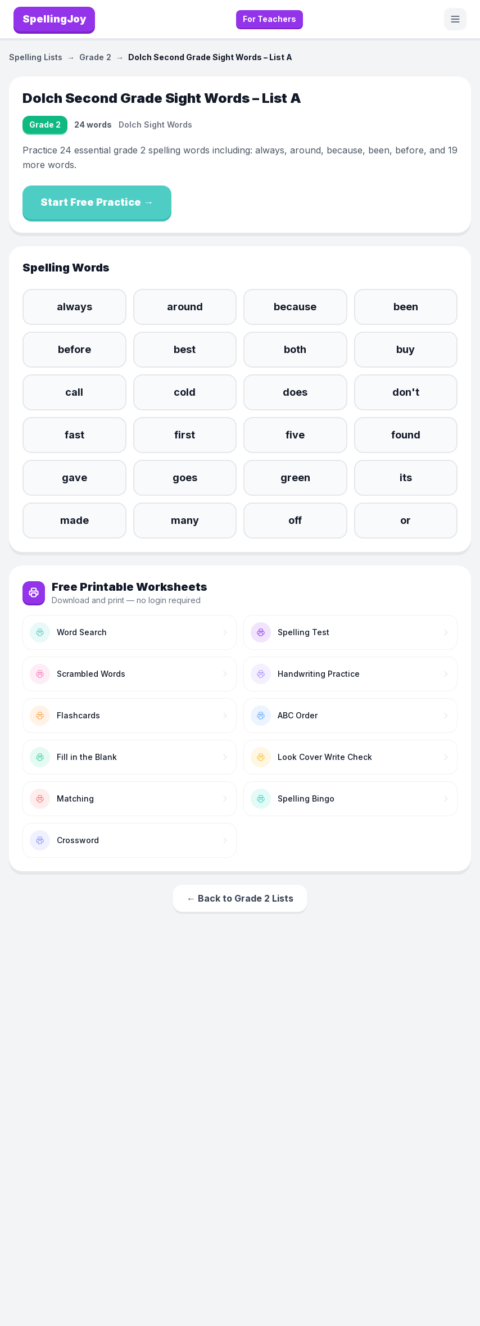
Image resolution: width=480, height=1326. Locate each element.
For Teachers (269, 19)
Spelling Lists (35, 57)
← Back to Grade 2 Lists (240, 898)
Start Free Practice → (96, 202)
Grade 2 (95, 57)
